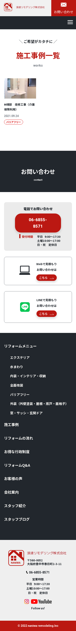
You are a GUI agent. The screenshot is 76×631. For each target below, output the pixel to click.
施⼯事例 (11, 424)
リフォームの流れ (18, 438)
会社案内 (11, 492)
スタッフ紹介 (15, 505)
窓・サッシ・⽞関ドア (26, 412)
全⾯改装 (16, 385)
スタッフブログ (17, 519)
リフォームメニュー (20, 345)
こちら (46, 278)
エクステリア (20, 357)
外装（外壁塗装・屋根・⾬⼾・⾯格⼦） (39, 403)
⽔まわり (16, 366)
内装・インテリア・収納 (28, 375)
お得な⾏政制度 (17, 451)
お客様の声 (13, 478)
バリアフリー (20, 394)
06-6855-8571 (38, 224)
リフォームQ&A (17, 465)
